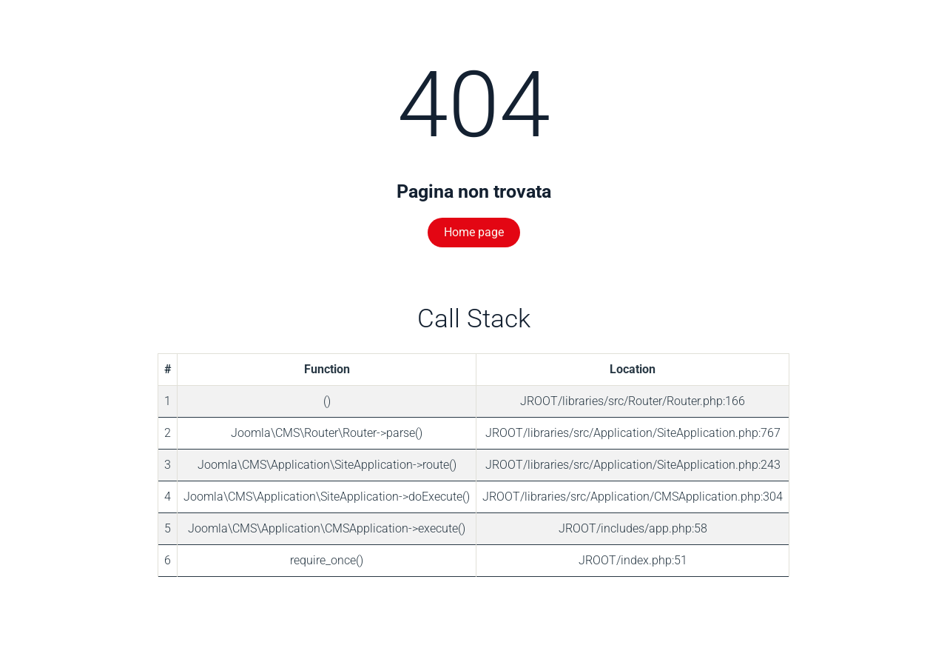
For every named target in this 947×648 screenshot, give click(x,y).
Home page (474, 232)
